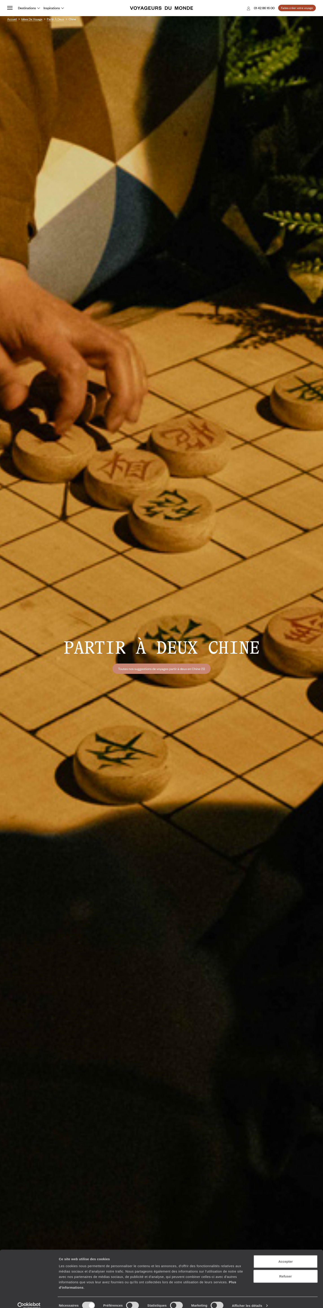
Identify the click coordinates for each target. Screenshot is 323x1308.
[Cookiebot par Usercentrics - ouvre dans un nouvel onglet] (29, 1299)
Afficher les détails (247, 1299)
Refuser (285, 1270)
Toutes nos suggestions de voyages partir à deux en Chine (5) (161, 668)
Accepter (285, 1255)
